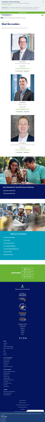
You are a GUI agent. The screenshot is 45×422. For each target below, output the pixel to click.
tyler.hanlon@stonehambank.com (22, 109)
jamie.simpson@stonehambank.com (22, 68)
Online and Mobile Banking (17, 8)
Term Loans (7, 240)
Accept (3, 419)
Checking (5, 343)
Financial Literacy (7, 359)
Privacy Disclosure (22, 402)
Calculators (6, 364)
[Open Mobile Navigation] (42, 15)
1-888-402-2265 (23, 326)
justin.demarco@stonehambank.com (22, 149)
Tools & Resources (8, 357)
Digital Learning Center (8, 366)
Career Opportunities (8, 393)
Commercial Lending (9, 237)
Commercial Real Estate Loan (11, 249)
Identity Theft (6, 374)
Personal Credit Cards (9, 193)
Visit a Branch (27, 273)
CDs (4, 349)
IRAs (4, 351)
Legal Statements (22, 400)
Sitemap (22, 409)
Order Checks (6, 363)
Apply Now (26, 71)
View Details (19, 71)
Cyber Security (6, 376)
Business (5, 354)
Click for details (4, 416)
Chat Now (22, 330)
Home (3, 21)
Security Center (7, 369)
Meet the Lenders (8, 254)
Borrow (7, 21)
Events (22, 334)
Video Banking (28, 276)
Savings (5, 344)
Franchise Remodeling (9, 246)
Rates (5, 341)
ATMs (10, 8)
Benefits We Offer (7, 394)
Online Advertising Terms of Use (22, 404)
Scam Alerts (6, 381)
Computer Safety (7, 378)
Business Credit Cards (9, 190)
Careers (5, 389)
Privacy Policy (6, 386)
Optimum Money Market (8, 346)
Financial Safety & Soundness (9, 371)
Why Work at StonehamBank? (9, 391)
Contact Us (27, 269)
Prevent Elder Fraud (7, 383)
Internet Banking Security (8, 379)
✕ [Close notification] (26, 410)
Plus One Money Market (8, 348)
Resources (6, 384)
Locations (22, 332)
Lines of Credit (7, 251)
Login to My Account (22, 12)
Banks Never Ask (7, 373)
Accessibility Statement (22, 407)
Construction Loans (9, 243)
